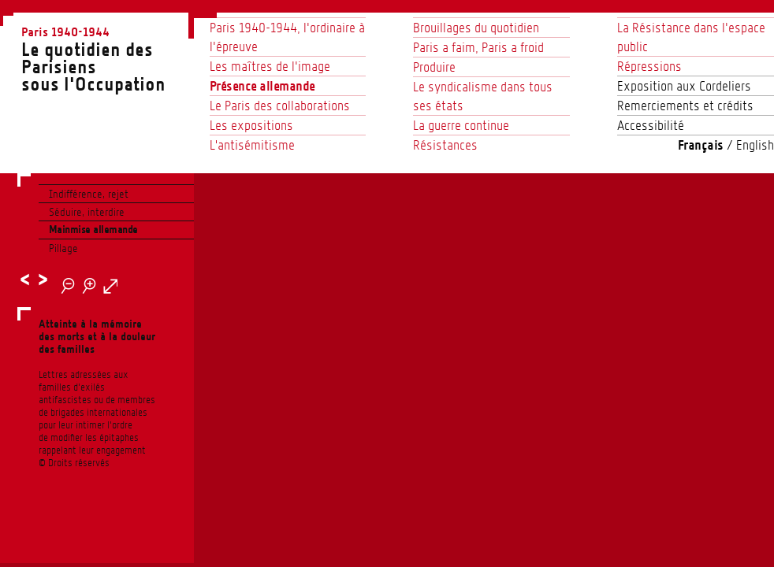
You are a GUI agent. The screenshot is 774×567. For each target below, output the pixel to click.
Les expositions (251, 125)
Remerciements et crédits (685, 105)
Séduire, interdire (87, 212)
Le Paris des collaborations (280, 105)
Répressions (649, 66)
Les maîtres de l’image (270, 66)
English (755, 145)
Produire (434, 67)
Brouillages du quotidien (476, 27)
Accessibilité (650, 125)
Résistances (445, 145)
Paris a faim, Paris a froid (478, 47)
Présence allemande (262, 86)
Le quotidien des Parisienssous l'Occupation (107, 58)
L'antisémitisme (252, 145)
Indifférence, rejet (88, 193)
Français (701, 145)
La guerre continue (461, 125)
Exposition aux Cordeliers (684, 86)
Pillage (63, 248)
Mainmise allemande (93, 229)
